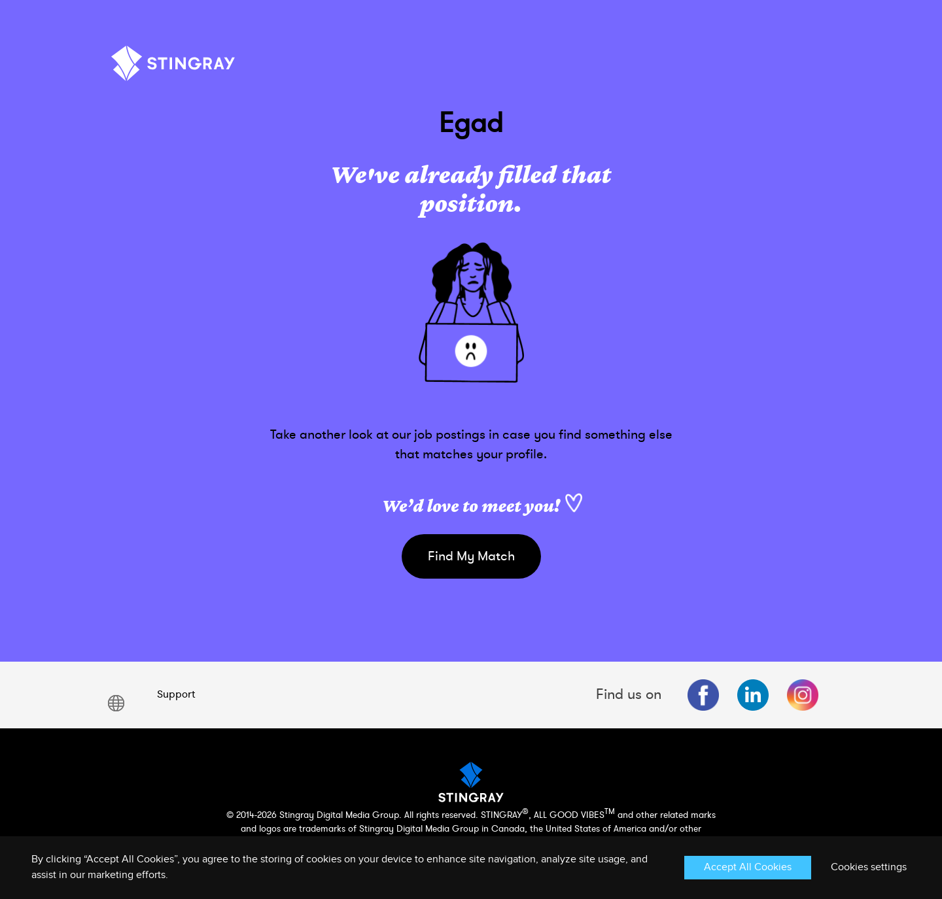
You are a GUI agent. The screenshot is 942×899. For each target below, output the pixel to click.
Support (176, 694)
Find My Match (471, 556)
